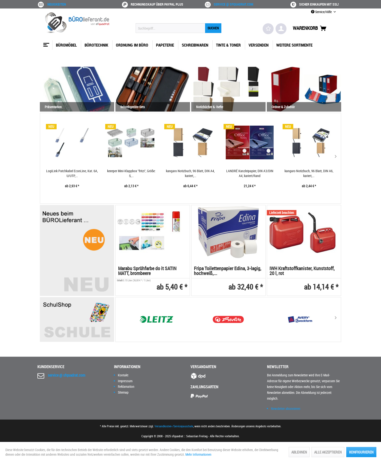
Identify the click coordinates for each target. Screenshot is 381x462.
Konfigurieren (361, 452)
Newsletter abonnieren (285, 408)
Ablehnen (299, 452)
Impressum (125, 381)
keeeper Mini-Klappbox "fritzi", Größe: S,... (72, 173)
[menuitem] (178, 28)
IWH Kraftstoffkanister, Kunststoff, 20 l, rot (302, 271)
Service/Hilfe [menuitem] (321, 11)
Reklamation (126, 386)
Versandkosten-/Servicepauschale (174, 426)
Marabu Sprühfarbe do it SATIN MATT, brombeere (147, 271)
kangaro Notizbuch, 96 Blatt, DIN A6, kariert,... (249, 173)
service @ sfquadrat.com (233, 4)
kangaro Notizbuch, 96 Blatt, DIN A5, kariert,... (308, 173)
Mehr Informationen (198, 454)
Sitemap (123, 392)
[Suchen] (213, 28)
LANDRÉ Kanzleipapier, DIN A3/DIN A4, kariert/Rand (190, 173)
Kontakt (123, 375)
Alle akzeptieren (328, 452)
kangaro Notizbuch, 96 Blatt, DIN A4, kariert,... (131, 173)
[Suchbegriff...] (178, 28)
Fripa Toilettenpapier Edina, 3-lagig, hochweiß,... (227, 271)
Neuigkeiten (56, 4)
